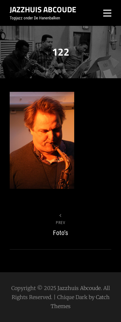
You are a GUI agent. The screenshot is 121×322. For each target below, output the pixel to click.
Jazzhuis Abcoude (43, 9)
